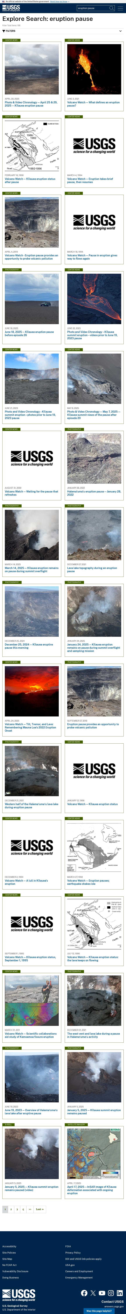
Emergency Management (79, 1277)
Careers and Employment (79, 1271)
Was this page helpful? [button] (99, 1311)
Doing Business (10, 1277)
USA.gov (70, 1265)
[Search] (112, 8)
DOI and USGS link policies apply (83, 1259)
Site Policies (9, 1252)
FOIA (68, 1246)
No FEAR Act (9, 1265)
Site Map (7, 1259)
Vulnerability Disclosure (15, 1271)
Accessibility (9, 1246)
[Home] (11, 10)
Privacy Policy (73, 1252)
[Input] (96, 8)
